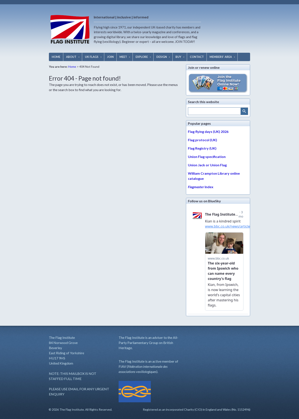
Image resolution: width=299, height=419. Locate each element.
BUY (178, 57)
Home (72, 66)
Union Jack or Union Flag (207, 165)
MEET (123, 57)
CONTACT (197, 57)
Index (200, 187)
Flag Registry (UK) (202, 148)
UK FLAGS (91, 57)
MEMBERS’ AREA (221, 57)
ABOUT (71, 57)
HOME (56, 57)
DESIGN (161, 57)
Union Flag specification (207, 157)
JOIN (110, 57)
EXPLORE (142, 57)
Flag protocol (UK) (202, 140)
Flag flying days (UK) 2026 (208, 131)
